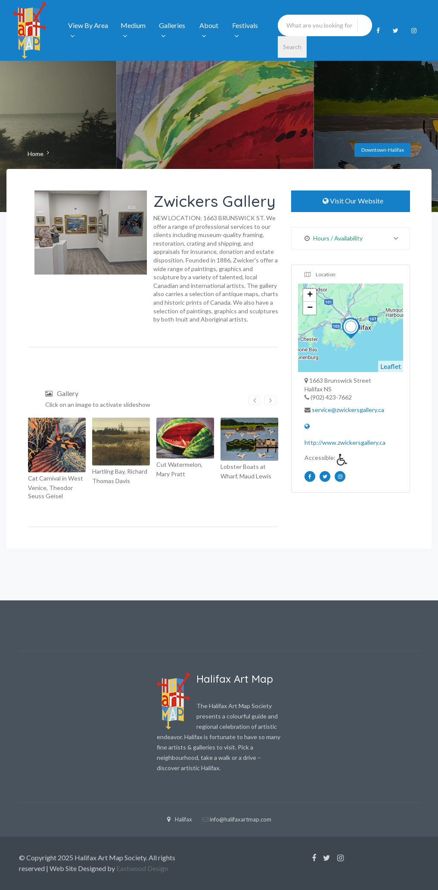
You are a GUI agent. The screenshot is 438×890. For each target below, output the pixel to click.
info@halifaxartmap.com (240, 819)
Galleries (172, 30)
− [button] (310, 308)
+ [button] (310, 295)
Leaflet (390, 366)
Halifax (179, 819)
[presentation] (254, 400)
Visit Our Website (350, 201)
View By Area (88, 30)
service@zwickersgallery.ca (348, 409)
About (208, 30)
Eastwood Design (142, 868)
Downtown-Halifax (382, 150)
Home (35, 153)
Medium (133, 30)
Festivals (245, 30)
